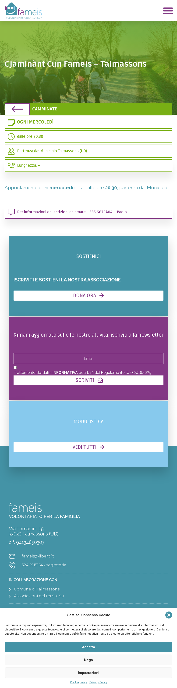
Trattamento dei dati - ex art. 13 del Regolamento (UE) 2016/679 (82, 372)
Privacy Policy (98, 682)
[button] (168, 615)
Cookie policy (78, 682)
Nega (88, 660)
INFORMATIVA (65, 372)
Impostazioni (88, 673)
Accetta (88, 647)
